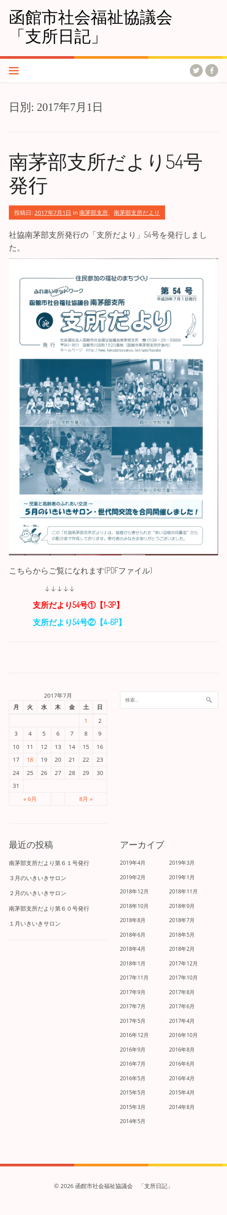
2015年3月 (133, 1107)
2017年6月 (182, 1006)
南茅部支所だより (137, 212)
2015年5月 (133, 1092)
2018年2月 (182, 949)
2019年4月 (133, 862)
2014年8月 (182, 1107)
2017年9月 (133, 992)
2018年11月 (183, 891)
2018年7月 (182, 920)
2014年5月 (133, 1121)
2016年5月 (133, 1078)
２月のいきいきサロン (37, 893)
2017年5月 (133, 1021)
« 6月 (30, 799)
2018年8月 (133, 920)
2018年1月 (133, 963)
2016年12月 (134, 1035)
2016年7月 (133, 1063)
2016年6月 (182, 1063)
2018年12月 (134, 891)
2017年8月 (182, 992)
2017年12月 (183, 963)
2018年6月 (133, 934)
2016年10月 (183, 1035)
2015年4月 (182, 1092)
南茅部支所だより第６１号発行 (49, 863)
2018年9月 (182, 906)
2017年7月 (133, 1006)
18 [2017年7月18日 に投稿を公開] (30, 759)
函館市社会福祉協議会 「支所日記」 (99, 26)
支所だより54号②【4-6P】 (67, 622)
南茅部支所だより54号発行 (106, 173)
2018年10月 (134, 906)
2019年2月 (133, 877)
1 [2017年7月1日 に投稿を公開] (85, 721)
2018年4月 (133, 949)
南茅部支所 (93, 212)
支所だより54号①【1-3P (74, 605)
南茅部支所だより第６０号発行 (49, 908)
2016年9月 (133, 1049)
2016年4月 (182, 1078)
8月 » (85, 799)
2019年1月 (182, 877)
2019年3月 (182, 862)
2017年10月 (183, 977)
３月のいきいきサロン (37, 878)
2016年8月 (182, 1049)
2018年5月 (182, 934)
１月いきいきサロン (35, 923)
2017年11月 (134, 977)
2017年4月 (182, 1021)
